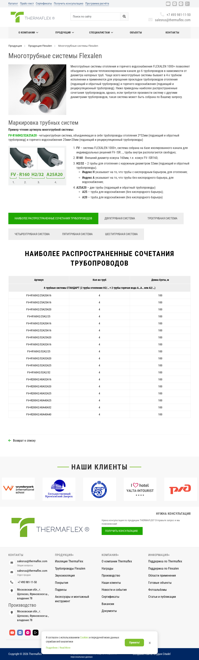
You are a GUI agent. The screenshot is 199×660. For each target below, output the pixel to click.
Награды (107, 568)
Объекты (136, 32)
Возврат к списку (24, 440)
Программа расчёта (97, 3)
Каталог (13, 3)
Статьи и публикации (162, 597)
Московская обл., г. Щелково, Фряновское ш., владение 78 (33, 594)
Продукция (64, 32)
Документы (109, 611)
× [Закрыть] (150, 643)
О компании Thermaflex (117, 561)
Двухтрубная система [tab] (120, 218)
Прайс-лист (27, 3)
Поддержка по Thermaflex (165, 561)
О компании (28, 32)
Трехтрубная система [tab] (162, 218)
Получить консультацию (68, 3)
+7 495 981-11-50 (175, 15)
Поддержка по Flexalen (163, 568)
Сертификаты (44, 3)
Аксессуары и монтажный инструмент (72, 599)
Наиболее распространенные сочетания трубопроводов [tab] (53, 218)
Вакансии (108, 604)
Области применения (162, 575)
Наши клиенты (99, 467)
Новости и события (114, 590)
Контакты (172, 32)
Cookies (84, 637)
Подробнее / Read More (58, 647)
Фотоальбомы (157, 590)
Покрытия (61, 583)
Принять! (134, 642)
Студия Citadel (162, 654)
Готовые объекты (160, 583)
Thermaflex (35, 654)
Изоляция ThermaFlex (69, 561)
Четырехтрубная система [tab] (32, 234)
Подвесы (61, 590)
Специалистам (101, 32)
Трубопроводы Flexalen (70, 568)
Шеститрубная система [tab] (121, 234)
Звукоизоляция (65, 575)
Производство (111, 575)
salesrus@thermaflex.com (169, 20)
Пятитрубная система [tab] (77, 234)
